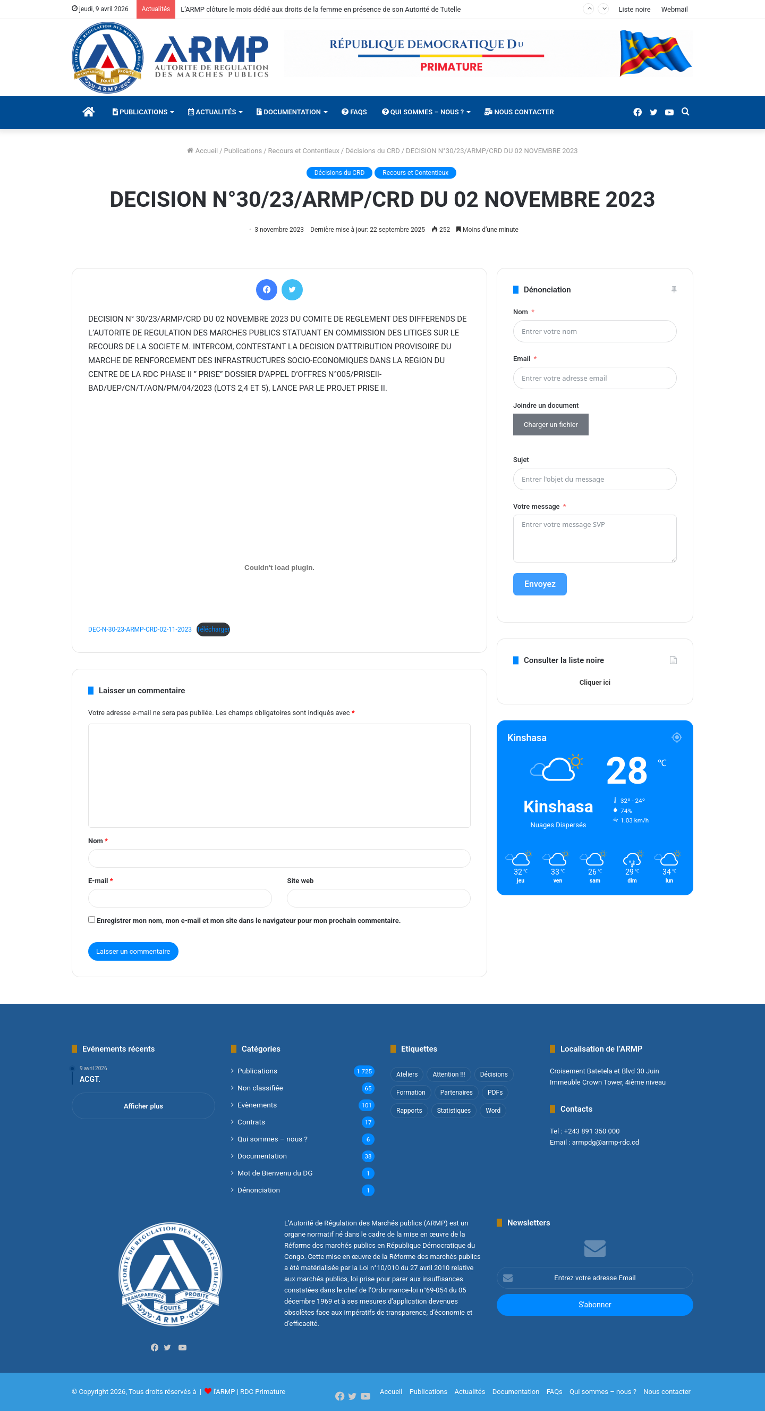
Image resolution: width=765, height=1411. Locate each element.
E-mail (100, 881)
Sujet (521, 460)
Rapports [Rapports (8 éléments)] (409, 1110)
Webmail (674, 9)
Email (521, 359)
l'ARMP (224, 1392)
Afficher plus (143, 1106)
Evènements (257, 1105)
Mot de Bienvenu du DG (274, 1173)
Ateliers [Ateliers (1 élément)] (407, 1074)
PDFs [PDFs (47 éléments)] (495, 1092)
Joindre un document (546, 405)
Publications (140, 112)
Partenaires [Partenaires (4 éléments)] (456, 1092)
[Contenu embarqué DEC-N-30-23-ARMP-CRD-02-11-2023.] (279, 567)
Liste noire (634, 9)
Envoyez (540, 584)
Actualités (212, 112)
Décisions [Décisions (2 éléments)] (494, 1074)
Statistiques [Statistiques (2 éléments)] (454, 1110)
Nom (98, 841)
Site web (300, 881)
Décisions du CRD (372, 151)
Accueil (202, 151)
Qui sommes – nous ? (423, 112)
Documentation (289, 112)
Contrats (251, 1122)
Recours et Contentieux (303, 151)
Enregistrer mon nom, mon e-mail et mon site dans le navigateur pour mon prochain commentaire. (249, 921)
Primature (270, 1392)
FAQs (354, 112)
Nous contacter (519, 112)
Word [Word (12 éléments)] (493, 1110)
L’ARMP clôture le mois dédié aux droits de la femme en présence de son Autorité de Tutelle (321, 9)
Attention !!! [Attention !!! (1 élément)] (448, 1074)
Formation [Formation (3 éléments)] (411, 1092)
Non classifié (260, 1088)
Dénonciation (258, 1190)
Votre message (536, 506)
